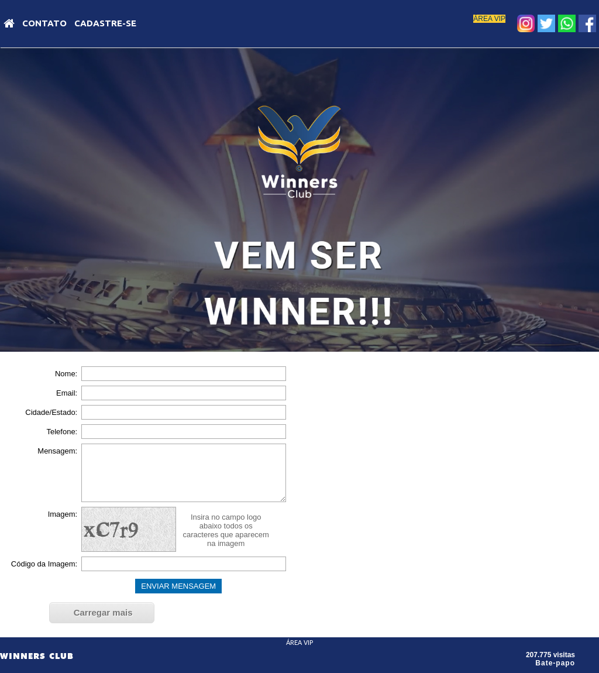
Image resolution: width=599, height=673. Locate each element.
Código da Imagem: (44, 563)
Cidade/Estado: (51, 412)
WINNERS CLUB (37, 656)
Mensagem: (57, 451)
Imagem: (63, 514)
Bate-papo (555, 663)
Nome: (66, 373)
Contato (44, 23)
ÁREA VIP (489, 19)
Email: (66, 393)
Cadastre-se (105, 23)
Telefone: (61, 431)
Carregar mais (103, 612)
